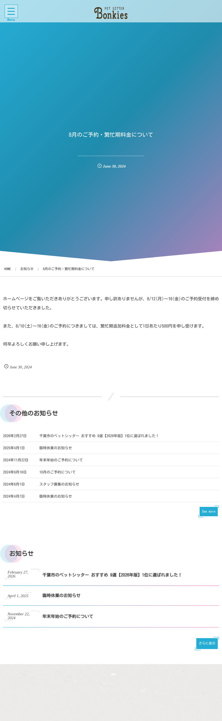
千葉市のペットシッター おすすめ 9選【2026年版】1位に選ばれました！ (99, 440)
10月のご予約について (57, 476)
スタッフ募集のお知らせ (59, 489)
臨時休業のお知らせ (55, 452)
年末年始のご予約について (61, 464)
